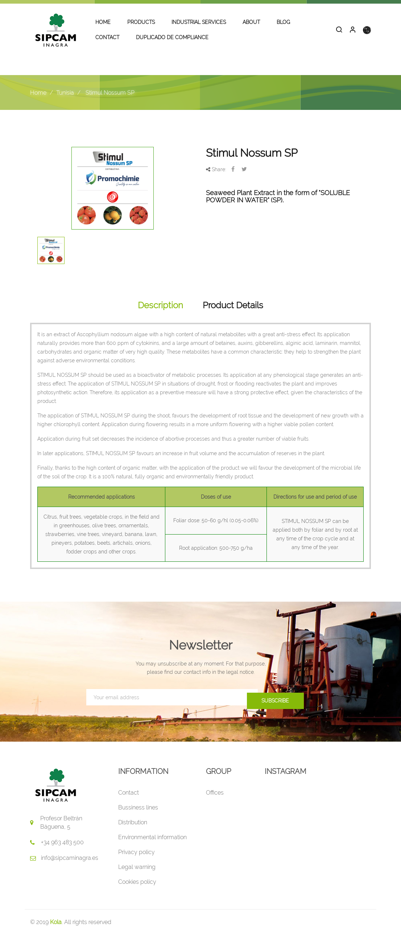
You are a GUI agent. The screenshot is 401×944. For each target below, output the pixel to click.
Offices (215, 801)
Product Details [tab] (233, 314)
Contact (128, 801)
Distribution (132, 831)
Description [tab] (160, 314)
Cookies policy (137, 890)
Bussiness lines (138, 816)
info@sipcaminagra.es (69, 866)
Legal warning (137, 876)
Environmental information (152, 846)
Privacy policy (136, 861)
